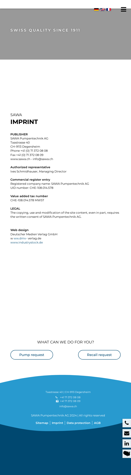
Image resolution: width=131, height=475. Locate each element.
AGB (97, 431)
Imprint (57, 431)
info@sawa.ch (68, 414)
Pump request (31, 363)
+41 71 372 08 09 (70, 409)
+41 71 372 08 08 (70, 405)
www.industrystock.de (26, 250)
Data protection (78, 431)
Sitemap (42, 431)
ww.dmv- (20, 246)
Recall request (99, 363)
